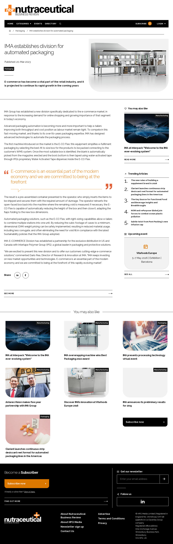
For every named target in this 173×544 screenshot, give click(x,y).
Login (160, 24)
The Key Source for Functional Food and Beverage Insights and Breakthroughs (149, 202)
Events (38, 24)
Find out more (12, 501)
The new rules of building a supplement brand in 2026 (144, 182)
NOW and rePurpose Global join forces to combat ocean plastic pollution (147, 213)
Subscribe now (135, 422)
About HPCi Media (71, 522)
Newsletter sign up (72, 526)
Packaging (9, 69)
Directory (50, 24)
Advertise (104, 514)
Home (10, 24)
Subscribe (143, 23)
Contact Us (67, 531)
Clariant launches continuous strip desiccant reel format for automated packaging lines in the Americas (149, 191)
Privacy (102, 523)
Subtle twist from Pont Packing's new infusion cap (149, 223)
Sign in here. (29, 492)
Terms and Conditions (111, 518)
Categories (22, 24)
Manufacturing (162, 115)
